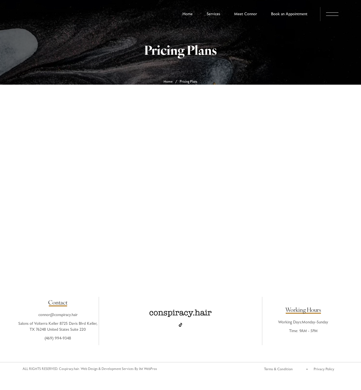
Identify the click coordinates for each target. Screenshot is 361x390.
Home (168, 82)
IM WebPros (148, 369)
